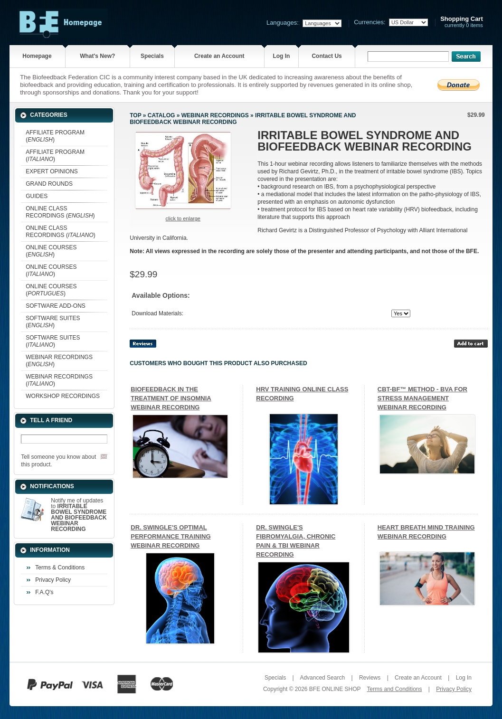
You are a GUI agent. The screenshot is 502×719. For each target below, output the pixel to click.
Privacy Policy (53, 580)
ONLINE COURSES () (51, 251)
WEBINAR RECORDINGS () (59, 361)
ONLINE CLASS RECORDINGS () (60, 212)
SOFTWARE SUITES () (53, 322)
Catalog (161, 115)
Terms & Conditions (60, 567)
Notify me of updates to (78, 514)
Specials (152, 56)
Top (135, 115)
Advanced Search (322, 677)
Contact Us (326, 56)
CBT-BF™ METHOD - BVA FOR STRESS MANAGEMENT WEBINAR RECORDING (422, 398)
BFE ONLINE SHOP (334, 689)
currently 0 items (461, 22)
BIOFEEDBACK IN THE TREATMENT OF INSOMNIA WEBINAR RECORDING (171, 398)
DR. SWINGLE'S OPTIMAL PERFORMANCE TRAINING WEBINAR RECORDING (170, 536)
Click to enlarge (183, 218)
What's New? (97, 56)
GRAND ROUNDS (49, 183)
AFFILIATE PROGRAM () (55, 136)
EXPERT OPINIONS (52, 171)
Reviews (369, 677)
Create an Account (219, 56)
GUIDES (36, 196)
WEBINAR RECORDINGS (215, 115)
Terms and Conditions (394, 689)
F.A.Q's (44, 592)
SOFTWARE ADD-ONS (55, 306)
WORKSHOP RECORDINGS (63, 396)
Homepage (36, 56)
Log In (281, 56)
